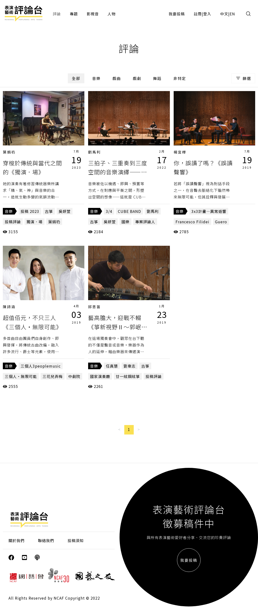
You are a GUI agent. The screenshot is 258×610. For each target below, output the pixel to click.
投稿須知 (76, 540)
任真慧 (112, 366)
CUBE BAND (129, 211)
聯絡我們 (46, 540)
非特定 (179, 78)
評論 (57, 14)
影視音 (93, 14)
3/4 (109, 211)
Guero (221, 221)
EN (232, 14)
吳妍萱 (65, 211)
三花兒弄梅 (53, 376)
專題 (74, 14)
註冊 (198, 14)
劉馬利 (94, 151)
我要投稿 (177, 14)
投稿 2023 (30, 211)
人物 (112, 14)
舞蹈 (157, 78)
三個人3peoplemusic (41, 366)
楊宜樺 (180, 151)
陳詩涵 (9, 306)
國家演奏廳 (100, 376)
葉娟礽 (9, 151)
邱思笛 (94, 306)
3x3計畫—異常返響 (208, 211)
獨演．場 (34, 221)
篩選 (243, 78)
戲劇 (137, 78)
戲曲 (116, 78)
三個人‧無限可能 (21, 376)
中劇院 (74, 376)
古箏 (49, 211)
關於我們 (17, 540)
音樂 (96, 78)
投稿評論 (13, 221)
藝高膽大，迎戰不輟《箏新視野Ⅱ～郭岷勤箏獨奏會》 (117, 326)
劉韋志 (130, 366)
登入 (207, 14)
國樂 (125, 221)
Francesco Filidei (192, 221)
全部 (76, 78)
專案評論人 (145, 221)
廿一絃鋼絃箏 (128, 376)
